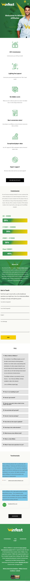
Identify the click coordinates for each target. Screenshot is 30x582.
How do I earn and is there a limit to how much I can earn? (13, 404)
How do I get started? (10, 397)
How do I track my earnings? (11, 416)
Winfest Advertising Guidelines (10, 568)
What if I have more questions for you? (14, 444)
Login (15, 540)
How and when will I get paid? (12, 410)
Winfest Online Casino (22, 268)
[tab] (15, 355)
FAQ (15, 539)
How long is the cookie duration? (13, 427)
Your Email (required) (15, 310)
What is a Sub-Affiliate (10, 439)
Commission (7, 539)
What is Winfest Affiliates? (11, 355)
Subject (15, 316)
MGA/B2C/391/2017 (23, 562)
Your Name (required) (15, 303)
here (17, 384)
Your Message (15, 326)
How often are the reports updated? (13, 421)
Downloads (23, 539)
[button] (15, 180)
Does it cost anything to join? (12, 391)
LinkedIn (18, 570)
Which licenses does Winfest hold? (13, 433)
